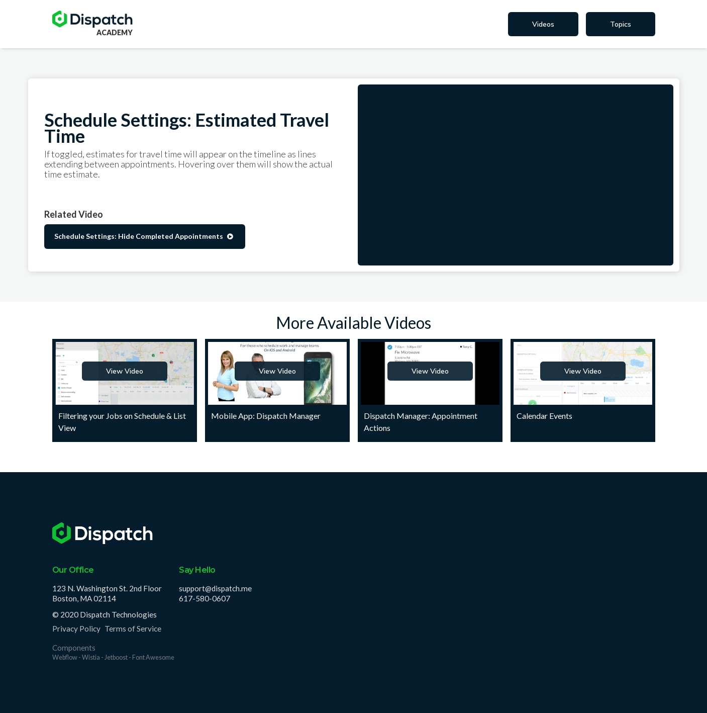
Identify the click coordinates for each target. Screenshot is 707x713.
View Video (124, 371)
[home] (92, 19)
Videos (543, 24)
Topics (620, 24)
